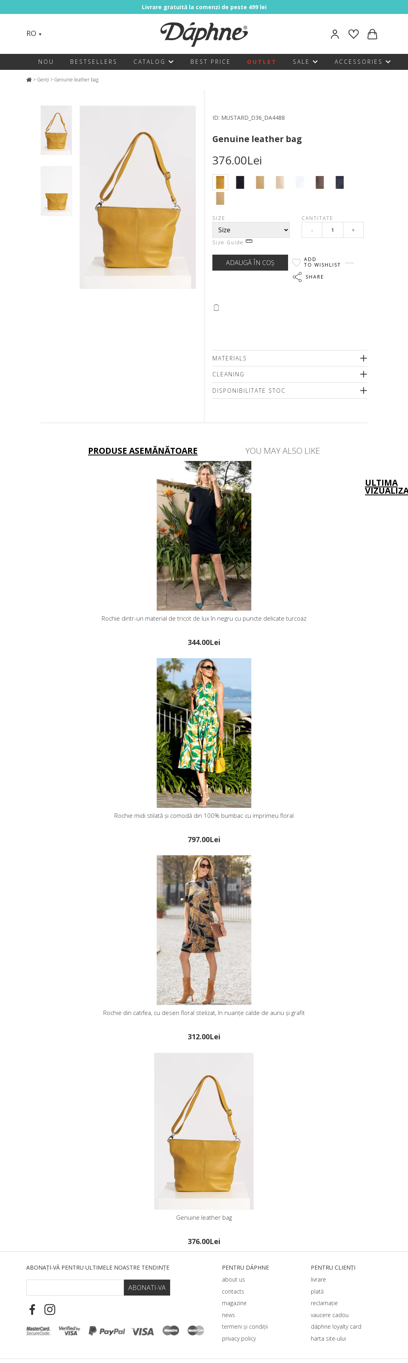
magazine (234, 1303)
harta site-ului (328, 1338)
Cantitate (317, 218)
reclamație (324, 1303)
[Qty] (332, 230)
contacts (233, 1291)
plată (317, 1291)
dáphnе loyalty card (336, 1326)
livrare (318, 1279)
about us (233, 1279)
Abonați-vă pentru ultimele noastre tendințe (97, 1267)
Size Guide (232, 242)
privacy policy (239, 1338)
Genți (43, 79)
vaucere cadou (330, 1315)
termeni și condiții (245, 1326)
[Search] (56, 34)
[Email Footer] (75, 1288)
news (228, 1315)
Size (219, 218)
